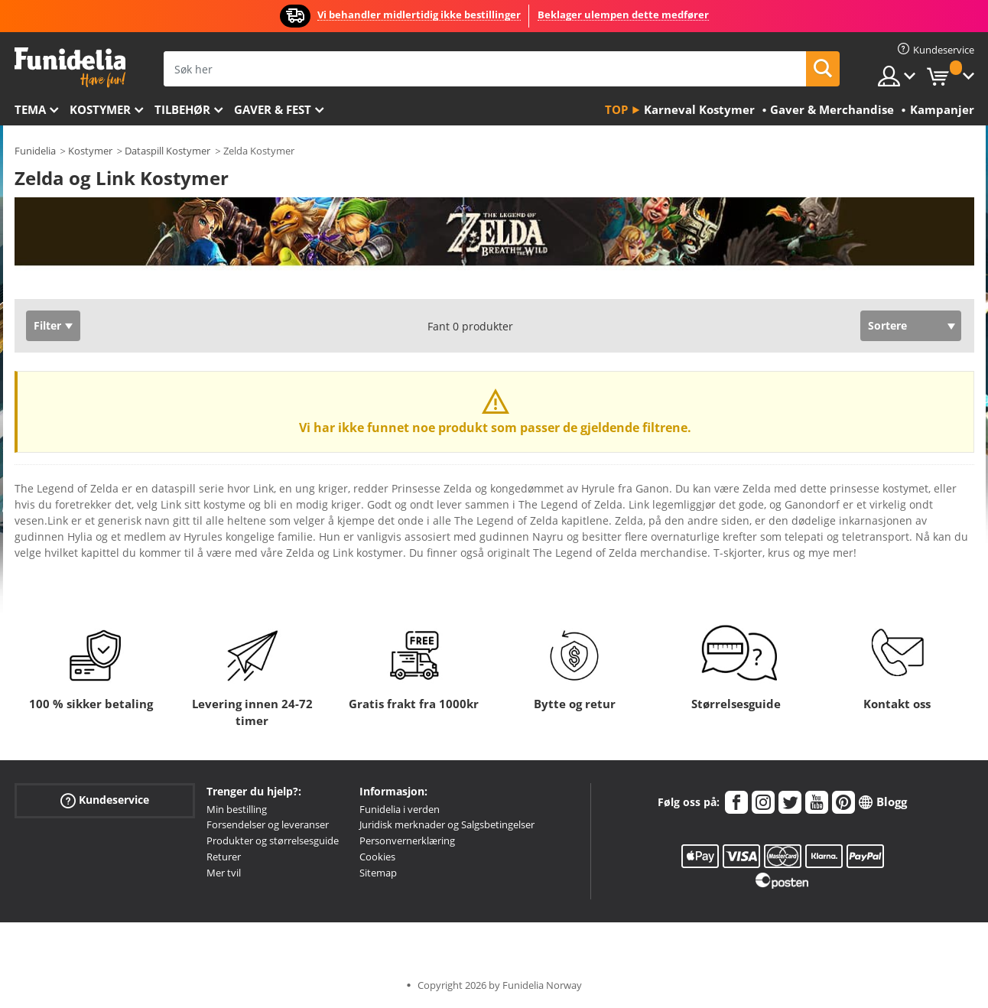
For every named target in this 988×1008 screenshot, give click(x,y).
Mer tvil (223, 873)
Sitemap (378, 873)
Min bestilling (236, 809)
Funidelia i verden (399, 809)
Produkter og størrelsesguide (272, 840)
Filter (47, 325)
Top (616, 109)
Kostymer (100, 109)
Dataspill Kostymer (167, 151)
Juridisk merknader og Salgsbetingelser (447, 824)
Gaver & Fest (272, 109)
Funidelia (35, 151)
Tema (30, 109)
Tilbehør (182, 109)
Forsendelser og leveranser (267, 824)
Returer (223, 856)
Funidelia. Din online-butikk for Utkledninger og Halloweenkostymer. (70, 67)
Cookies (377, 856)
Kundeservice (104, 800)
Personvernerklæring (407, 840)
